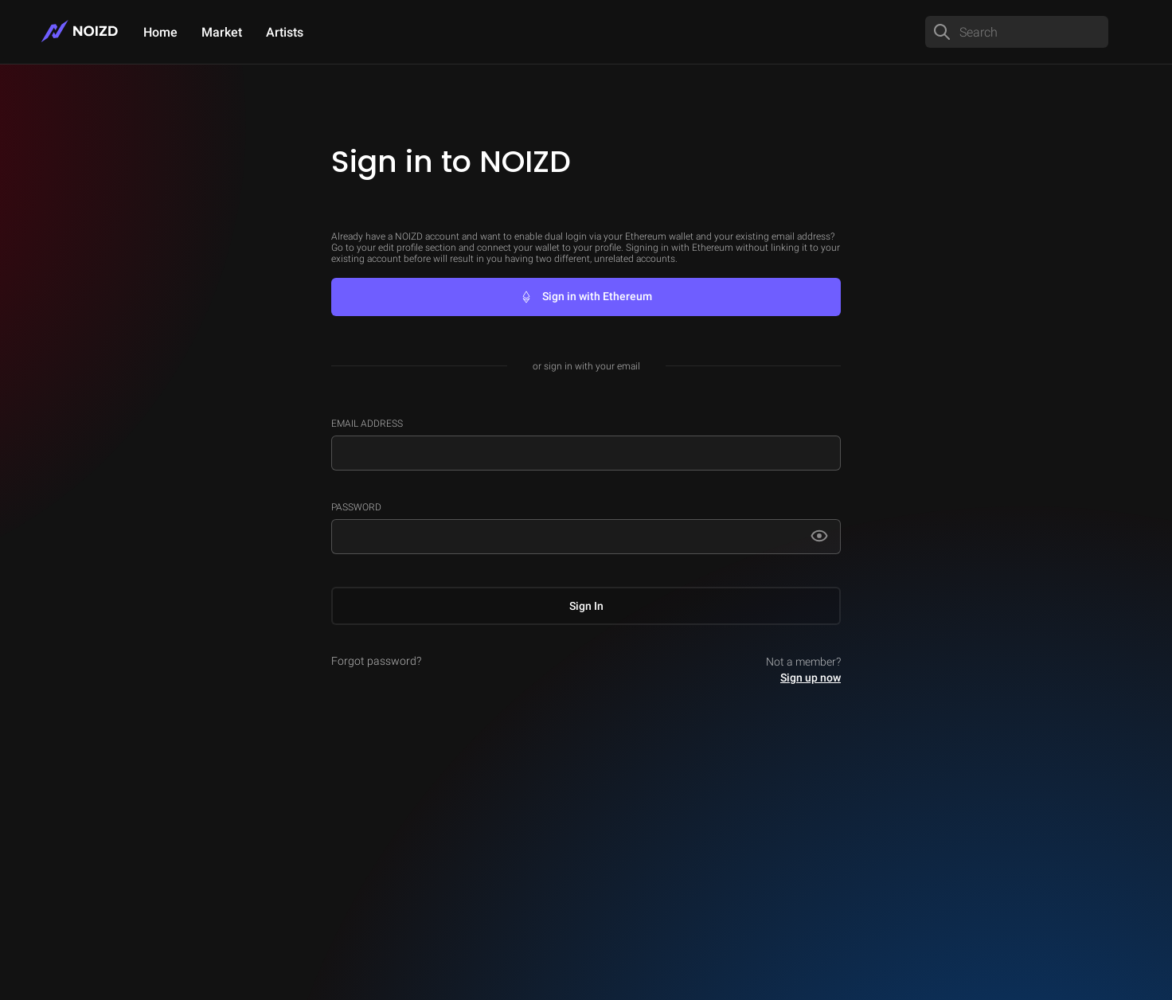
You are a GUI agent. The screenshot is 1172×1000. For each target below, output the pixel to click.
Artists (284, 32)
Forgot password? (376, 660)
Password (356, 507)
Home (160, 32)
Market (221, 32)
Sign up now (810, 677)
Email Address (367, 423)
